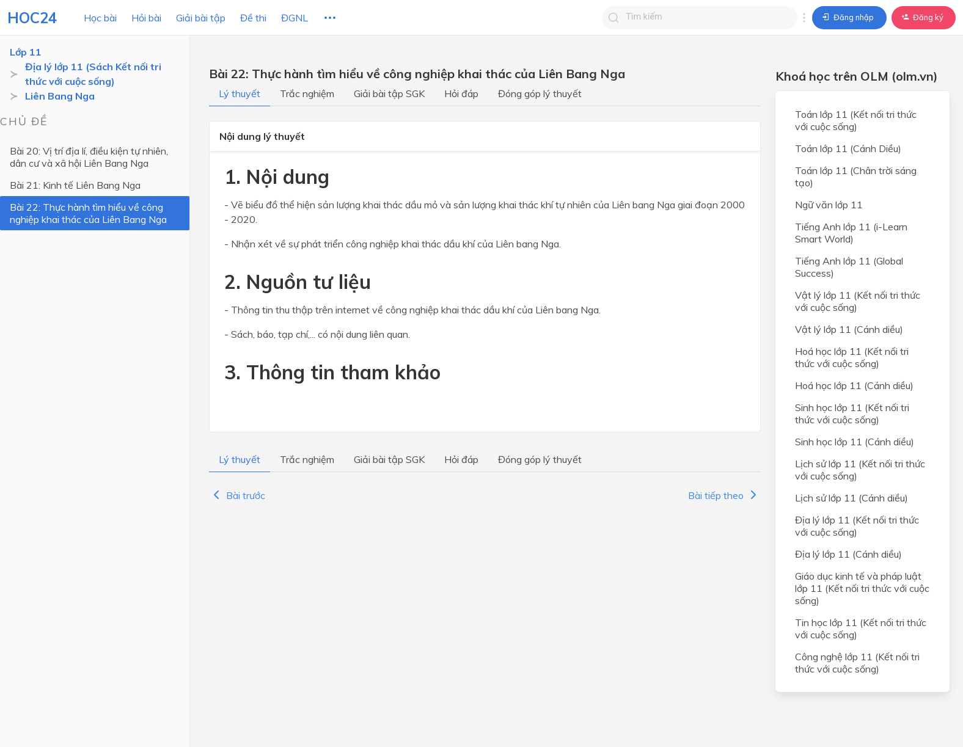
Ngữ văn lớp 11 (829, 205)
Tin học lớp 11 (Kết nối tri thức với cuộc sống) (860, 628)
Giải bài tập (200, 18)
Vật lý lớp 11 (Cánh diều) (849, 329)
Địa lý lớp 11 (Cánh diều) (848, 554)
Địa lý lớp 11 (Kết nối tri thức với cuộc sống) (857, 526)
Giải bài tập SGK (389, 93)
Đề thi (253, 18)
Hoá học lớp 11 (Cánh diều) (854, 385)
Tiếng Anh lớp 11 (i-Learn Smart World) (851, 232)
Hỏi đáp (461, 93)
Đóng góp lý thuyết (540, 93)
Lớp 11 (26, 52)
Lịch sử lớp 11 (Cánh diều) (851, 498)
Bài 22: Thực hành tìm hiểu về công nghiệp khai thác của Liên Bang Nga (88, 213)
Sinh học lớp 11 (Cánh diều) (854, 441)
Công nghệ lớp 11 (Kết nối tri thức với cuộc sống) (857, 662)
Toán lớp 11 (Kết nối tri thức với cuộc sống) (856, 120)
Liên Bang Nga (60, 96)
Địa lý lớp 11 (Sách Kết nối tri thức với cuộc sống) (93, 73)
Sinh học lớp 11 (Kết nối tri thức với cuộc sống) (852, 413)
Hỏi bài (146, 18)
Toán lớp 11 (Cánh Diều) (848, 148)
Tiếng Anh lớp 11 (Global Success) (849, 267)
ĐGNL (294, 18)
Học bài (100, 18)
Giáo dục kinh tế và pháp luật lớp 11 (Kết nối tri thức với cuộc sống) (862, 588)
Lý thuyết (239, 93)
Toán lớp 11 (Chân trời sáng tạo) (856, 176)
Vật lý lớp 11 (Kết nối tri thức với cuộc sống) (857, 301)
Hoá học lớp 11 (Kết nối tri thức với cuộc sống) (852, 357)
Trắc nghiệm (307, 93)
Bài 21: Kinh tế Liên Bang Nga (75, 185)
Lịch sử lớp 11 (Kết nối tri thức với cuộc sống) (860, 469)
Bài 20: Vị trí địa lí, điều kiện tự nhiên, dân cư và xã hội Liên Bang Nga (89, 157)
